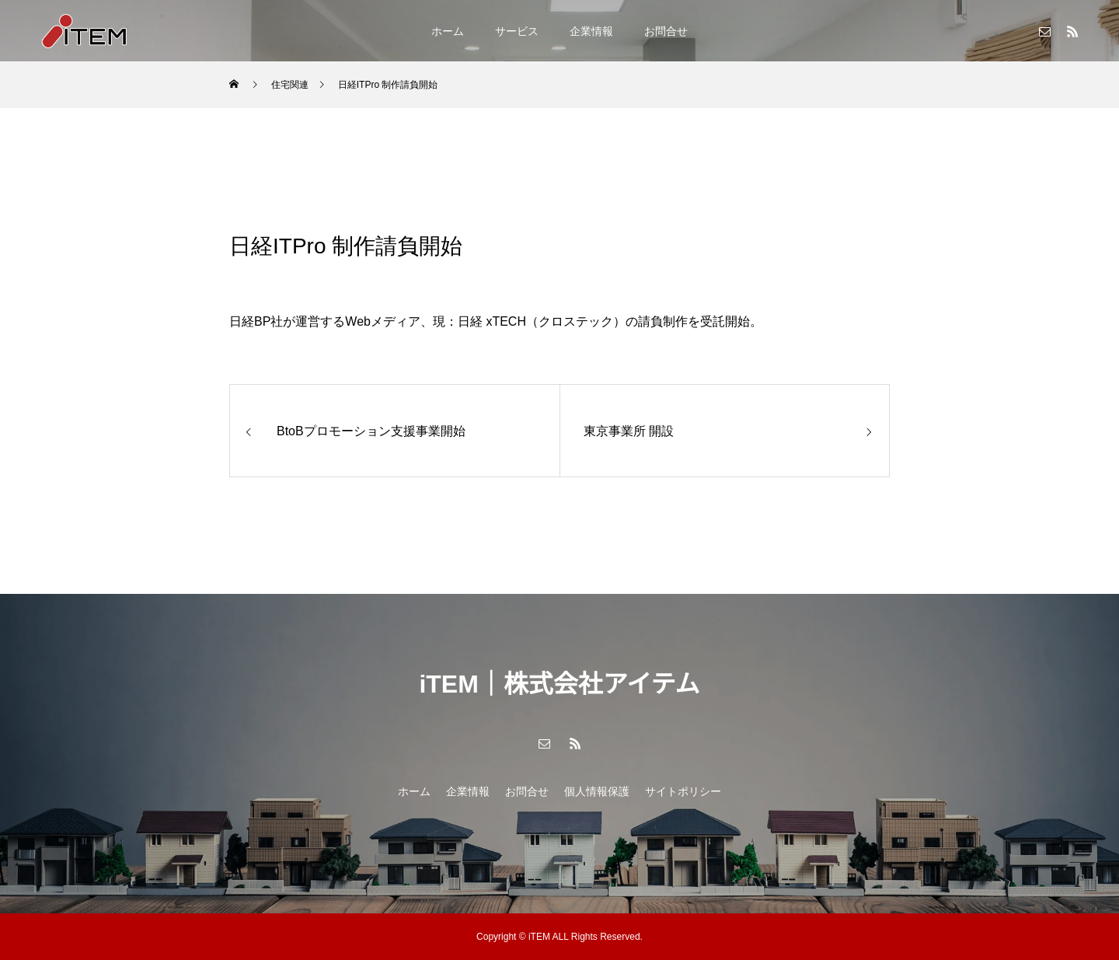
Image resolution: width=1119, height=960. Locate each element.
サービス (517, 31)
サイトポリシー (683, 791)
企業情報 (591, 31)
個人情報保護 (596, 791)
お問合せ (666, 31)
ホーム (447, 31)
